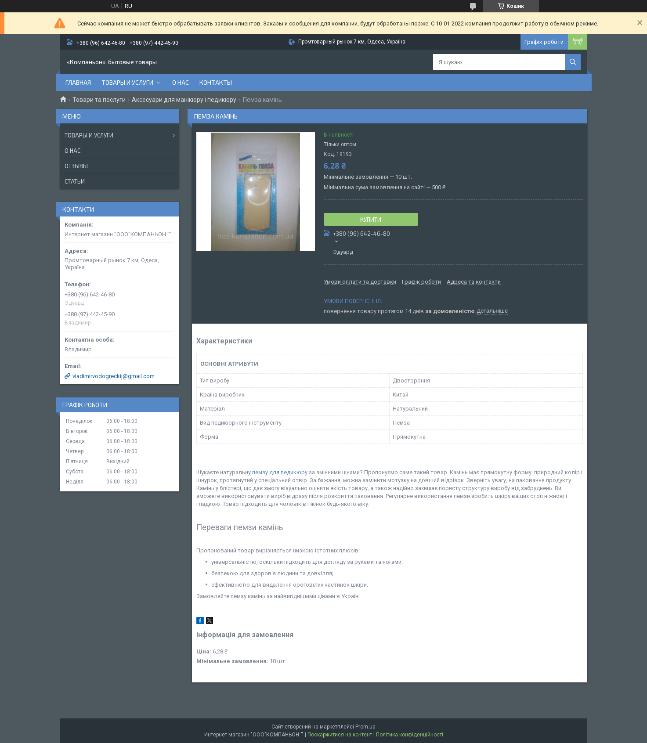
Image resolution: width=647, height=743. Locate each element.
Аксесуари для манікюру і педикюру (184, 99)
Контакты (215, 82)
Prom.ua (365, 727)
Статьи (75, 181)
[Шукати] (573, 62)
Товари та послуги (99, 99)
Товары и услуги (127, 82)
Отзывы (76, 166)
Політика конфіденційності (409, 735)
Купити (370, 219)
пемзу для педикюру (279, 472)
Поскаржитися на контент (339, 735)
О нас (180, 82)
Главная (78, 82)
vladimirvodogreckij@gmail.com (113, 376)
